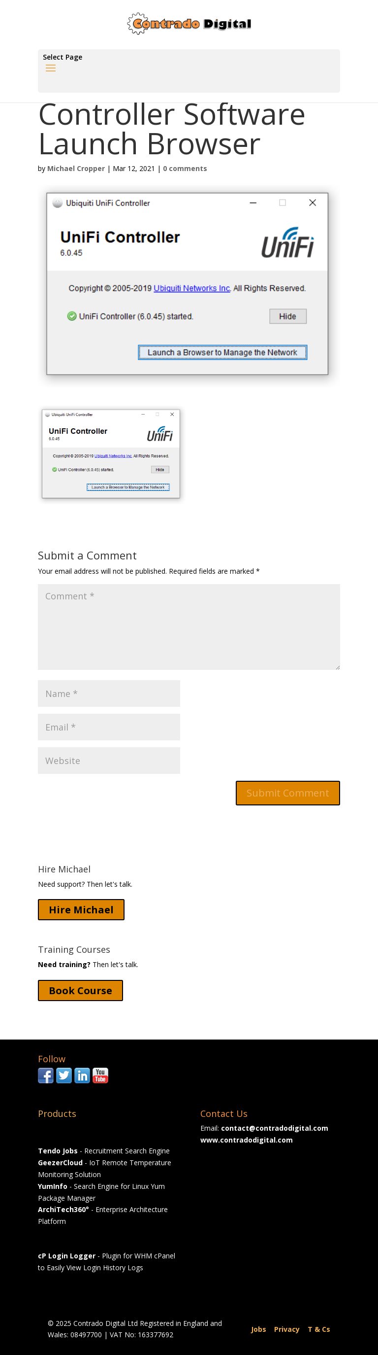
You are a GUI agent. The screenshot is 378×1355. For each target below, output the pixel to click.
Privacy (287, 1329)
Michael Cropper (76, 168)
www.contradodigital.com (246, 1140)
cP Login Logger (66, 1255)
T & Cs (319, 1329)
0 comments (185, 168)
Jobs (258, 1329)
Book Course (80, 990)
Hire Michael (81, 909)
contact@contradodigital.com (274, 1128)
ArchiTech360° (63, 1209)
